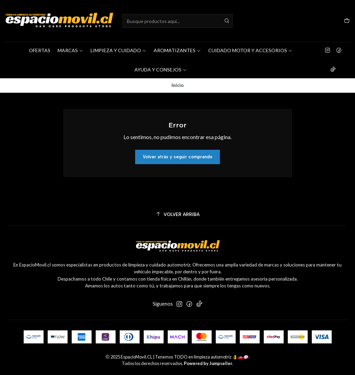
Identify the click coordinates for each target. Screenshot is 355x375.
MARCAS (70, 50)
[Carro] (347, 21)
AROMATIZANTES (177, 50)
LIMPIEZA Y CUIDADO (118, 50)
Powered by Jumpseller (208, 363)
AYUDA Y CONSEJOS (160, 69)
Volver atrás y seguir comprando (177, 156)
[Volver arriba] (177, 214)
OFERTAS (39, 50)
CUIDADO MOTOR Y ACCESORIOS (250, 50)
